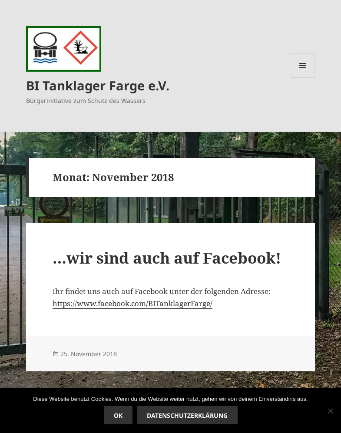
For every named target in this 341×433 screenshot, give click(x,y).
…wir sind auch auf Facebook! (167, 258)
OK (118, 415)
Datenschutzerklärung (187, 415)
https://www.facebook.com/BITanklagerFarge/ (132, 303)
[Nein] (330, 411)
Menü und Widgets (303, 77)
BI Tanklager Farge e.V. (97, 85)
